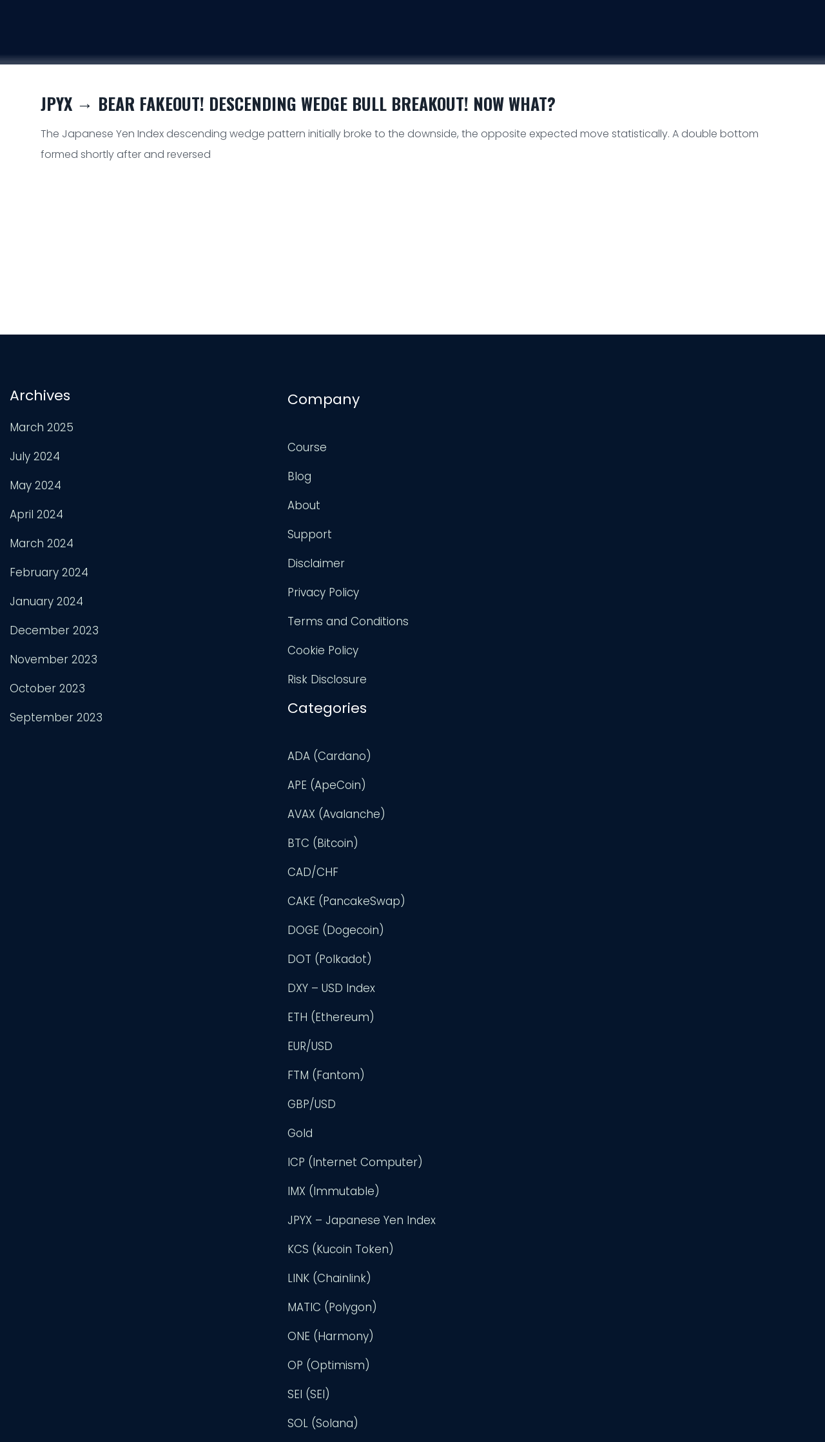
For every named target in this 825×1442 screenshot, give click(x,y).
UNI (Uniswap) (458, 1254)
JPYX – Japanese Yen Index (495, 905)
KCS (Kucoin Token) (474, 934)
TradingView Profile (704, 448)
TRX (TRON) (452, 1166)
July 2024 (33, 454)
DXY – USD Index (465, 673)
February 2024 (47, 570)
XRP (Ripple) (454, 1341)
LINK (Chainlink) (463, 963)
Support (722, 42)
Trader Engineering (402, 1416)
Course (571, 38)
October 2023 (46, 686)
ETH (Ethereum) (464, 702)
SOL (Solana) (456, 1108)
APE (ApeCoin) (460, 470)
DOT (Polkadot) (463, 644)
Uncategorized (460, 1225)
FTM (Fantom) (459, 760)
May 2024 (34, 483)
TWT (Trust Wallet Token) (490, 1195)
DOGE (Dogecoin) (469, 615)
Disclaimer (243, 557)
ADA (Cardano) (463, 441)
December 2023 (52, 628)
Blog (226, 470)
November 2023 (52, 657)
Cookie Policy (250, 644)
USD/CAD (446, 1283)
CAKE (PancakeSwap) (480, 586)
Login (793, 45)
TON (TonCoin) (461, 1137)
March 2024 (40, 541)
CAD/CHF (446, 557)
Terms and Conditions (275, 615)
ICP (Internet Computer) (488, 847)
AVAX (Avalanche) (470, 499)
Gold (433, 818)
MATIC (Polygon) (465, 992)
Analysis (645, 40)
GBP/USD (445, 789)
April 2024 (35, 512)
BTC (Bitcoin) (456, 528)
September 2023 (54, 715)
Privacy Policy (250, 586)
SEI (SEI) (442, 1079)
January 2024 (45, 599)
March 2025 (40, 425)
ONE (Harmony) (464, 1021)
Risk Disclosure (254, 673)
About (231, 499)
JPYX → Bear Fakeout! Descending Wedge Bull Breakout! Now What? (298, 103)
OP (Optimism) (462, 1050)
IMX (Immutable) (467, 876)
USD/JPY (443, 1312)
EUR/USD (443, 731)
